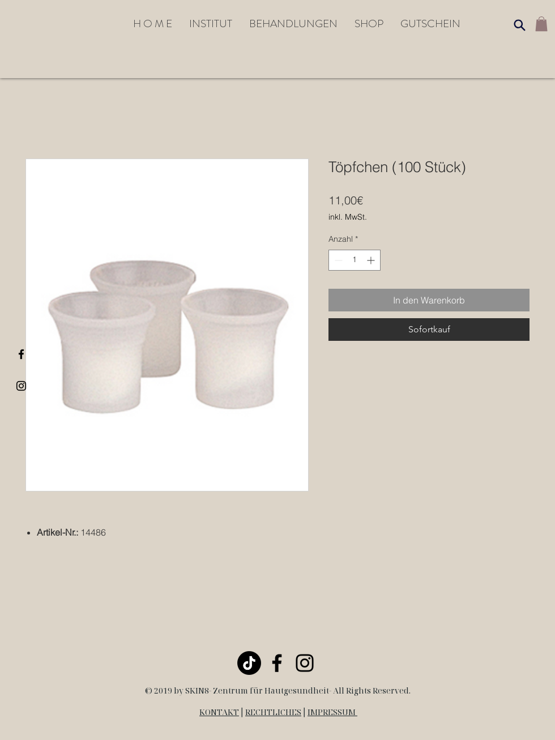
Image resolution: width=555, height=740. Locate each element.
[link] (541, 23)
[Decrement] (337, 260)
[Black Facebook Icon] (21, 354)
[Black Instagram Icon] (21, 385)
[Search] (519, 25)
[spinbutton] (354, 260)
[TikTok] (249, 663)
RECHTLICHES (273, 712)
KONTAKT (219, 712)
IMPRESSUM (332, 712)
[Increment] (372, 260)
